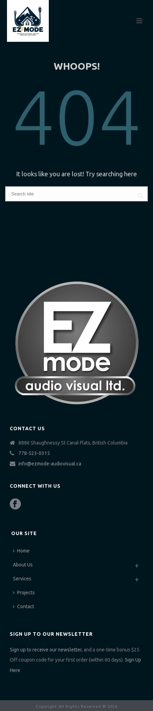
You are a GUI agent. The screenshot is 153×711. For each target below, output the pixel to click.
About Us (23, 564)
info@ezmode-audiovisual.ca (49, 463)
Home (21, 551)
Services (22, 578)
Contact (23, 606)
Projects (24, 592)
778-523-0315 (34, 453)
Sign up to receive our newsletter (46, 649)
